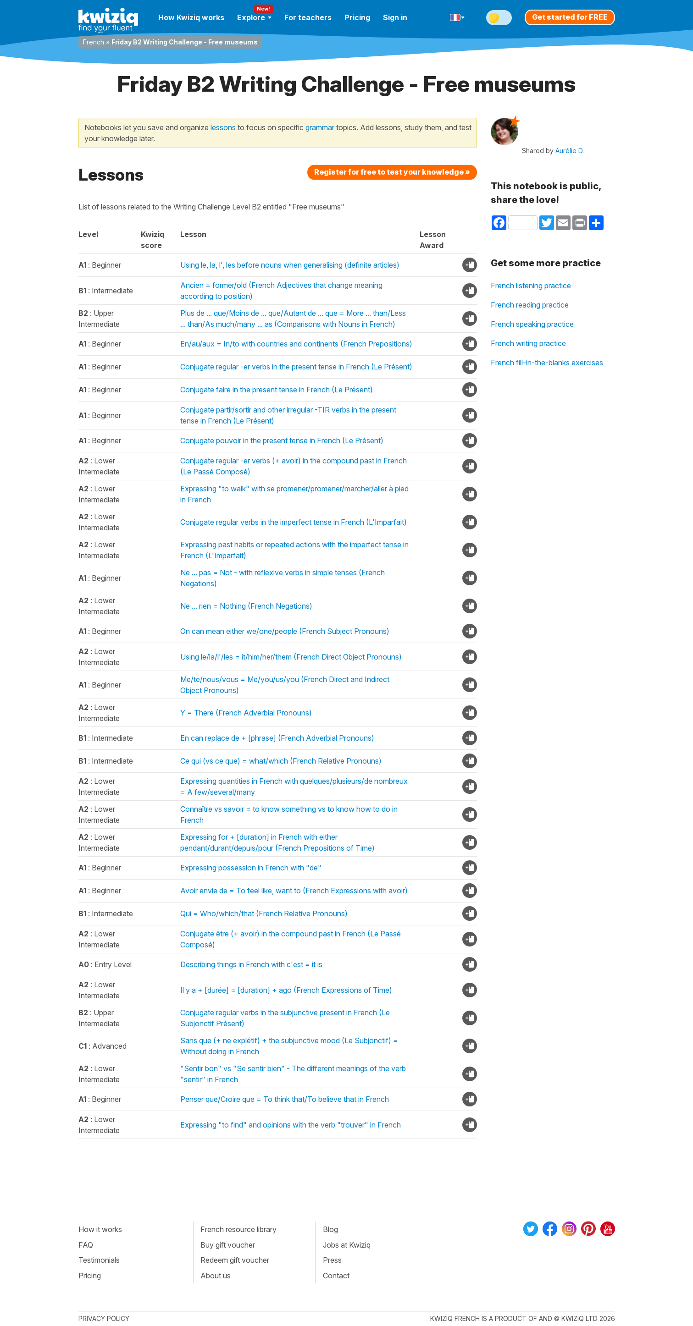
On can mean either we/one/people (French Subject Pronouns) (284, 631)
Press (332, 1260)
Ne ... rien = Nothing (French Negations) (246, 606)
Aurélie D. (569, 150)
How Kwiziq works (191, 17)
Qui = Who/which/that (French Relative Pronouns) (264, 913)
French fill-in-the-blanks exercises (547, 362)
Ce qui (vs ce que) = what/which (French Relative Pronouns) (281, 760)
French (93, 42)
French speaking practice (532, 324)
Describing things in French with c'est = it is (251, 964)
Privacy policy (103, 1318)
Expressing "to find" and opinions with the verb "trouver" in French (290, 1124)
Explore (254, 17)
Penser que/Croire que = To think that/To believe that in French (284, 1099)
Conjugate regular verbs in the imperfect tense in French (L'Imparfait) (293, 522)
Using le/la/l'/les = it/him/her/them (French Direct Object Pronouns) (291, 656)
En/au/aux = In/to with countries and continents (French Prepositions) (296, 343)
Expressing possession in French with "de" (251, 867)
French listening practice (531, 285)
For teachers (308, 17)
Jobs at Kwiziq (347, 1244)
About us (215, 1275)
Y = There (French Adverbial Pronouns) (246, 712)
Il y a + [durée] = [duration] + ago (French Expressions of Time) (286, 990)
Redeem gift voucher (234, 1260)
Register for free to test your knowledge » (392, 171)
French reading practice (530, 304)
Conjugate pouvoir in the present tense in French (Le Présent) (281, 440)
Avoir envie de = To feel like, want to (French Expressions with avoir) (294, 890)
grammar (319, 127)
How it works (100, 1229)
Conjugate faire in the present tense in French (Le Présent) (276, 389)
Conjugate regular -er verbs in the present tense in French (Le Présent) (296, 366)
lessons (223, 127)
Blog (330, 1229)
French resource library (238, 1229)
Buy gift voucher (227, 1244)
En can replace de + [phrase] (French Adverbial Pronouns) (277, 738)
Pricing (357, 17)
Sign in (395, 17)
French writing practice (528, 343)
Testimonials (99, 1260)
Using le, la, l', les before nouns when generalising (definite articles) (289, 265)
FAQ (85, 1244)
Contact (336, 1275)
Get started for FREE (570, 17)
